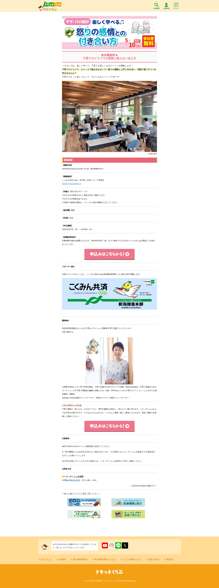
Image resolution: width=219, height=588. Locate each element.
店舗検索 (156, 6)
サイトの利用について (132, 559)
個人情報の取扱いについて (105, 559)
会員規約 (62, 559)
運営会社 (169, 559)
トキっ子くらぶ (50, 6)
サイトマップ (46, 559)
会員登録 (166, 6)
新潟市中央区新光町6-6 (71, 184)
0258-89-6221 (74, 480)
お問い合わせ (153, 559)
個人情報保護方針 (80, 559)
